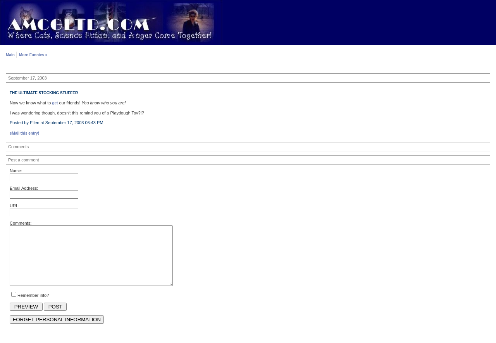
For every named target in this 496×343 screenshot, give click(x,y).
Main (10, 55)
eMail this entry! (24, 133)
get (55, 103)
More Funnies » (33, 55)
